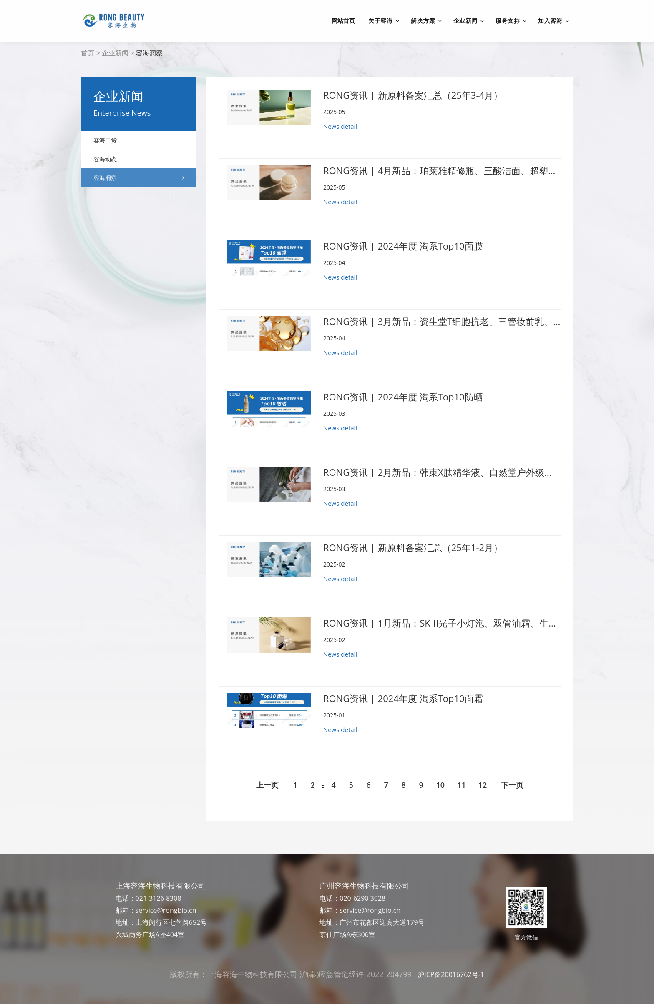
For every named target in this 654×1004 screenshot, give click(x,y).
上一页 (267, 785)
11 (461, 785)
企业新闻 (115, 52)
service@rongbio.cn (166, 910)
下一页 (512, 785)
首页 (87, 52)
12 (482, 785)
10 (440, 785)
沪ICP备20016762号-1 (451, 974)
